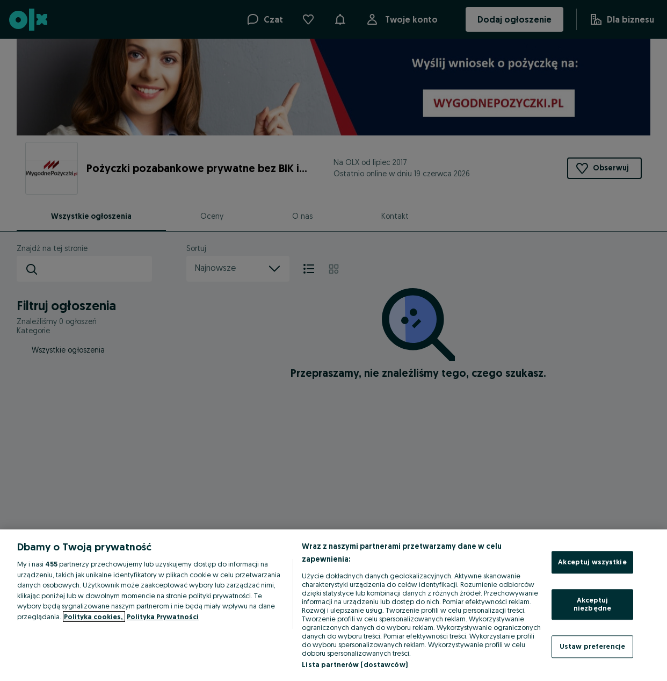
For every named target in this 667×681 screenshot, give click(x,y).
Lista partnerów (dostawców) (355, 664)
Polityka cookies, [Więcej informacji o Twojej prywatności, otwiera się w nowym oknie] (94, 616)
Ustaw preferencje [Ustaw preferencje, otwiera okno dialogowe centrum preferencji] (592, 646)
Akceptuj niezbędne (592, 604)
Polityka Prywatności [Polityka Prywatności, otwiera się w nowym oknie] (163, 616)
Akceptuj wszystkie (592, 561)
